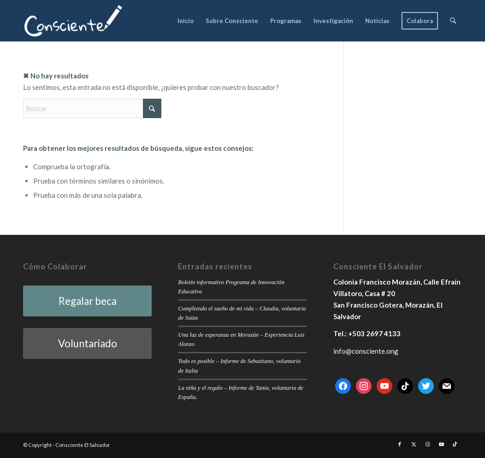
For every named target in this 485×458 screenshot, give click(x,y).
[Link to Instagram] (427, 444)
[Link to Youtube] (441, 444)
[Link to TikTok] (455, 444)
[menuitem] (186, 20)
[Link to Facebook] (400, 444)
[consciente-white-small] (73, 20)
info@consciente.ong (365, 351)
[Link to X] (413, 444)
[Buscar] (453, 20)
